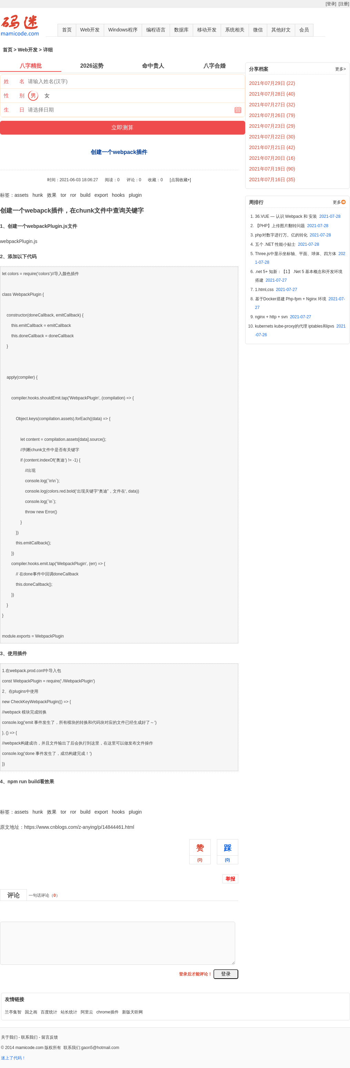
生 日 (14, 110)
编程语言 (156, 29)
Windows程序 (123, 29)
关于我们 (9, 1037)
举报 (230, 879)
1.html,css (276, 289)
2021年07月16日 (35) (272, 179)
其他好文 (281, 29)
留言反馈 (49, 1037)
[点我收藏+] (180, 179)
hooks (118, 195)
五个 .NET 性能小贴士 (287, 244)
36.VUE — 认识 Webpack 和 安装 (298, 216)
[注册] (344, 3)
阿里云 (87, 1012)
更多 (337, 202)
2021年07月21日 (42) (272, 147)
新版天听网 (132, 1012)
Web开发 (90, 29)
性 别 (14, 95)
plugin (135, 195)
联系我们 (29, 1037)
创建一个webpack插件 (24, 796)
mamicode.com (29, 1047)
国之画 (31, 1012)
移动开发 (207, 29)
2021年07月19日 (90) (272, 169)
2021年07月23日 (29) (272, 126)
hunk (37, 195)
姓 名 (14, 81)
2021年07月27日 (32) (272, 104)
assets (21, 195)
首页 (67, 29)
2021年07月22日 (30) (272, 136)
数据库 (181, 29)
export (101, 195)
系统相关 (234, 29)
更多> (340, 69)
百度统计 (49, 1012)
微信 (258, 29)
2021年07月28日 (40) (272, 94)
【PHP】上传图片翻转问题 (292, 225)
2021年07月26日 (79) (272, 115)
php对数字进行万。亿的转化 (293, 235)
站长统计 (69, 1012)
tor (63, 195)
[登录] (331, 3)
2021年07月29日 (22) (272, 83)
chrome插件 (108, 1012)
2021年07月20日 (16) (272, 158)
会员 (304, 29)
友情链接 (14, 999)
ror (73, 195)
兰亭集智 (13, 1012)
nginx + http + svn (283, 316)
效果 (52, 195)
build (85, 195)
